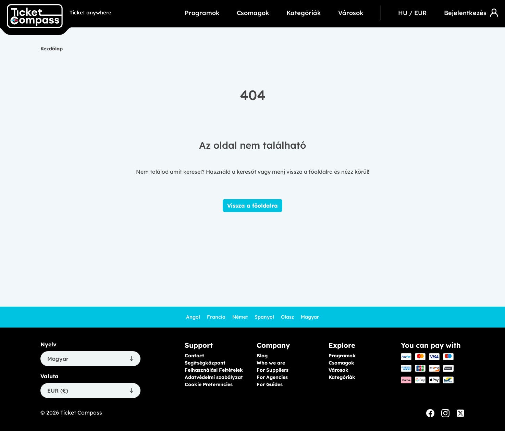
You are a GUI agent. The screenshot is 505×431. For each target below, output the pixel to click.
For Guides (270, 384)
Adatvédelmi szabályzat (214, 377)
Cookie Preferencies (209, 384)
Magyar (310, 317)
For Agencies (272, 377)
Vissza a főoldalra (252, 205)
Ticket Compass (81, 412)
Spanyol (264, 317)
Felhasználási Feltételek (214, 370)
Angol (193, 317)
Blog (262, 356)
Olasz (287, 317)
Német (240, 317)
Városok (351, 13)
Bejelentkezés (471, 13)
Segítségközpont (205, 363)
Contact (194, 356)
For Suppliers (272, 370)
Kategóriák (303, 13)
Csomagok (253, 13)
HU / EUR (412, 13)
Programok (202, 13)
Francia (216, 317)
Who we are (271, 363)
